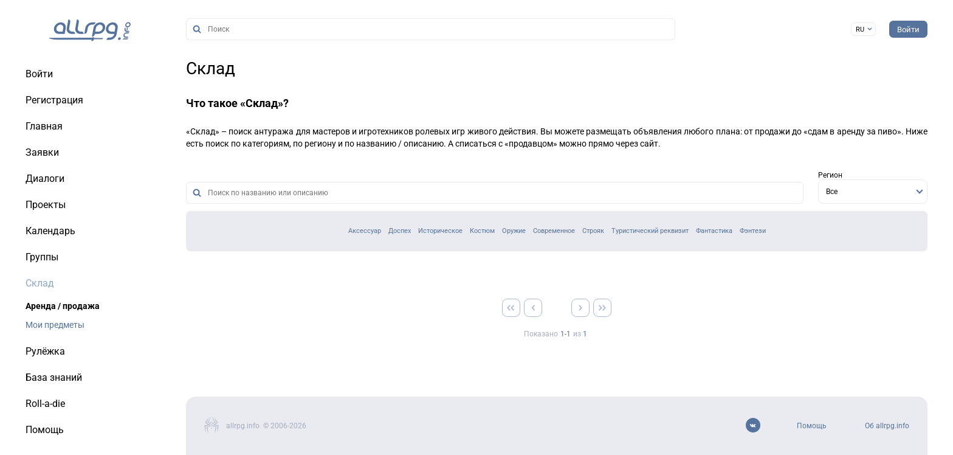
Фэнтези (753, 231)
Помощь (812, 426)
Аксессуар (364, 231)
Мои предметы (55, 325)
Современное (554, 231)
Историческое (440, 231)
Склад (210, 68)
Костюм (482, 231)
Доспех (399, 231)
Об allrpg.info (887, 426)
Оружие (514, 231)
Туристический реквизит (650, 231)
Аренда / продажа (63, 306)
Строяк (593, 231)
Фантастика (714, 231)
